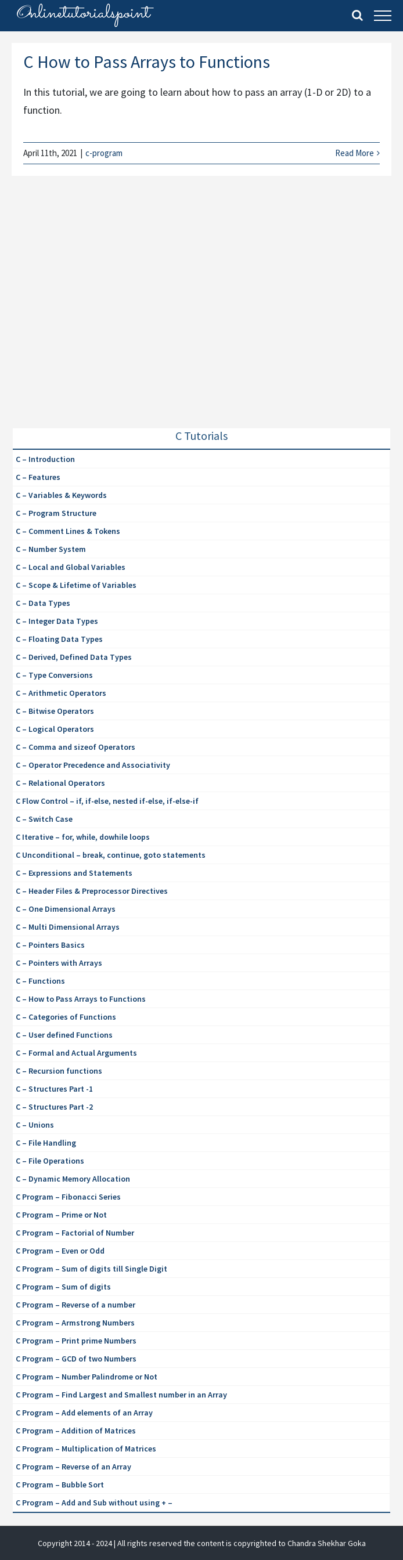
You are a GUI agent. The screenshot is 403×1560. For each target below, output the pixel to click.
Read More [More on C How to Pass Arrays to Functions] (354, 152)
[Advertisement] (100, 313)
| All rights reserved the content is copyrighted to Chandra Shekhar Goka (240, 1543)
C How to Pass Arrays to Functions (146, 61)
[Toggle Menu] (382, 15)
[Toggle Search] (357, 15)
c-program (104, 152)
